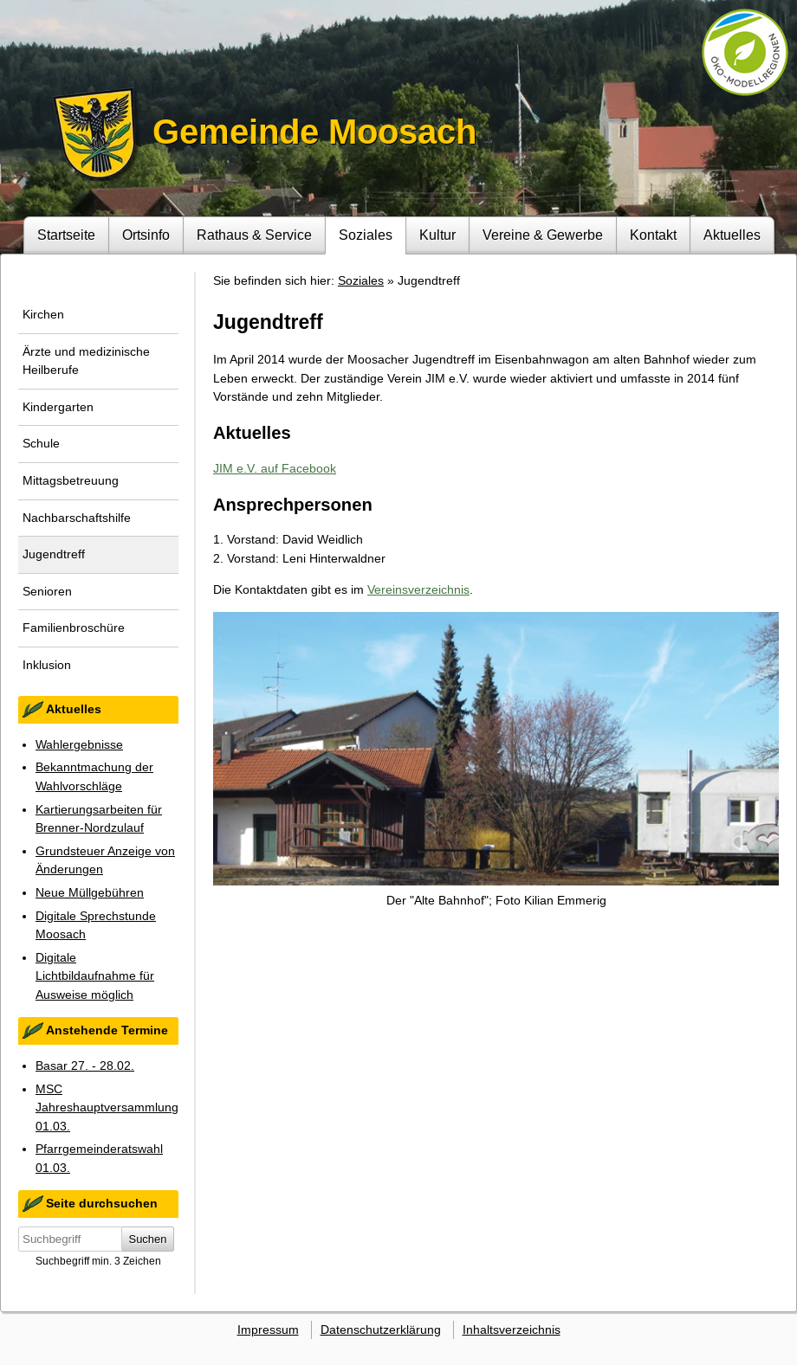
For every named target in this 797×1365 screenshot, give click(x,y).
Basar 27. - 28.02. (85, 1065)
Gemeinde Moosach (314, 131)
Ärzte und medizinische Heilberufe (86, 360)
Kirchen (43, 314)
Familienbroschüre (74, 627)
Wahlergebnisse (79, 744)
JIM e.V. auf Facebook (274, 468)
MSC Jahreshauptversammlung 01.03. (107, 1107)
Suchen (148, 1239)
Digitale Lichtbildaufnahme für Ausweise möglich (95, 975)
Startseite (66, 234)
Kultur (437, 234)
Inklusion (47, 665)
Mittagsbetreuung (71, 480)
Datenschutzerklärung (381, 1329)
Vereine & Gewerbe (543, 234)
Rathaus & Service (254, 234)
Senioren (47, 591)
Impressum (268, 1329)
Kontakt (653, 234)
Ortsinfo (146, 234)
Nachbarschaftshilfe (77, 518)
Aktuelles (732, 234)
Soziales (365, 234)
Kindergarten (58, 407)
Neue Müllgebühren (90, 892)
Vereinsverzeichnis (418, 589)
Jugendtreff (54, 554)
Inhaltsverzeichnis (511, 1329)
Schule (41, 443)
